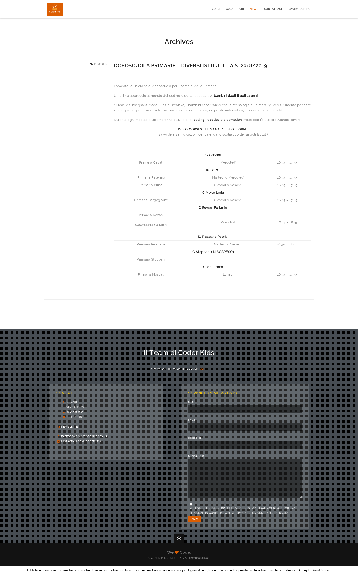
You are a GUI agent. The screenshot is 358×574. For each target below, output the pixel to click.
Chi (241, 9)
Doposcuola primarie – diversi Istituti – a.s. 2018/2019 (190, 65)
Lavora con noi (299, 9)
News (254, 9)
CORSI (216, 9)
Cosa (230, 9)
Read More (320, 570)
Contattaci (273, 9)
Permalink (102, 64)
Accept (304, 570)
